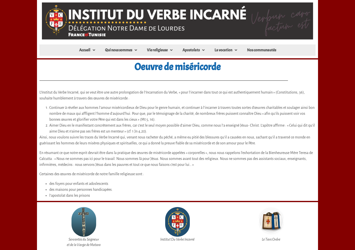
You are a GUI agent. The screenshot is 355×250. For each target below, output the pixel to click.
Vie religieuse (160, 50)
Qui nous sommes (121, 50)
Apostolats (193, 50)
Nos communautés (261, 50)
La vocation (225, 50)
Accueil (87, 50)
